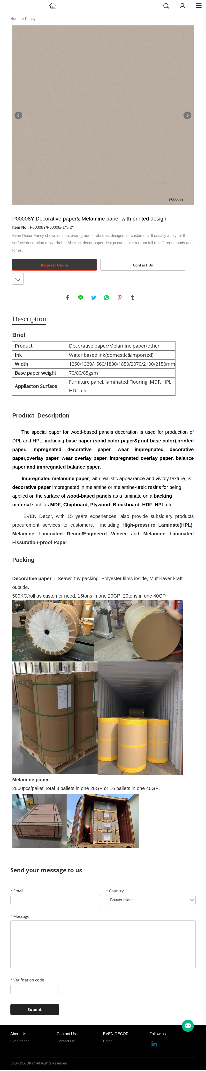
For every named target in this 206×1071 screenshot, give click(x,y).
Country (115, 891)
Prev (18, 115)
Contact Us (143, 265)
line (81, 298)
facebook (68, 298)
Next (187, 115)
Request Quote (54, 265)
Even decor (19, 1042)
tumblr (133, 298)
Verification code (27, 980)
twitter (94, 298)
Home (15, 19)
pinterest (120, 298)
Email (16, 891)
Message (19, 917)
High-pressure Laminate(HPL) (157, 525)
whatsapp (107, 298)
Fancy (30, 19)
